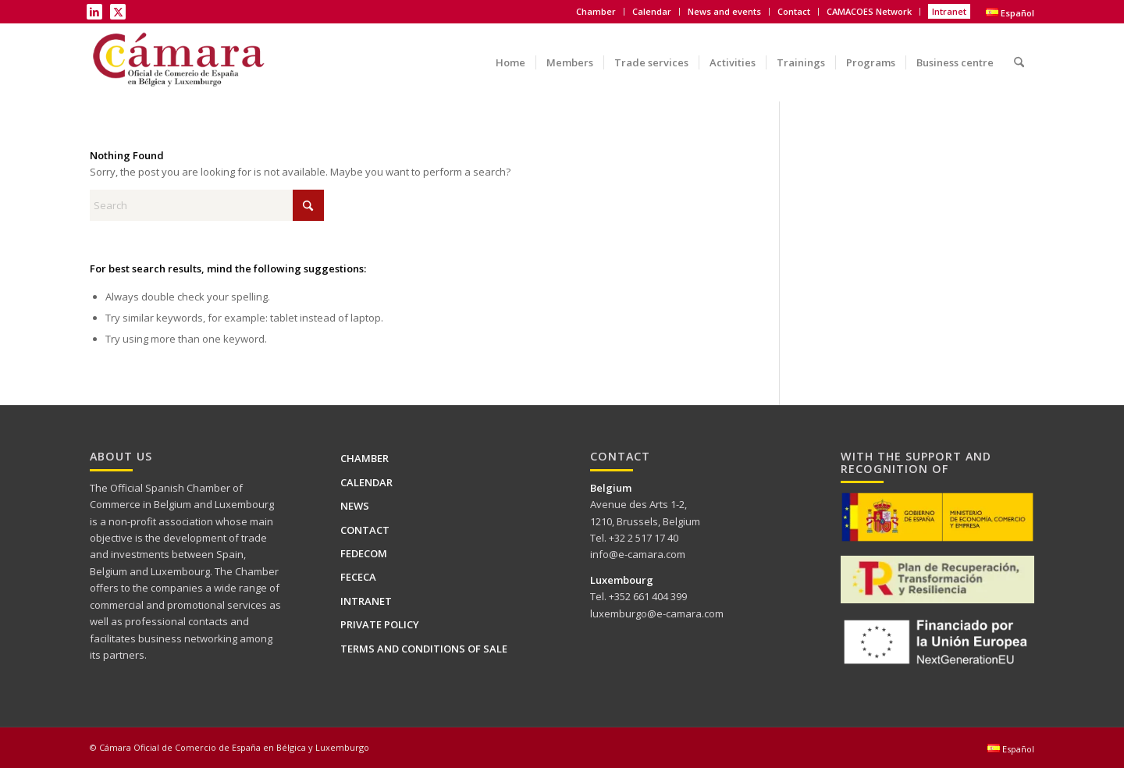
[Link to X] (118, 12)
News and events (724, 11)
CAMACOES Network (869, 11)
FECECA (358, 577)
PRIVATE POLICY (379, 624)
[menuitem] (596, 12)
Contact (793, 11)
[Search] (1019, 51)
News (354, 506)
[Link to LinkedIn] (94, 12)
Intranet (949, 11)
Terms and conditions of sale (423, 649)
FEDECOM (363, 553)
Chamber (596, 11)
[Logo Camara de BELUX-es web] (180, 62)
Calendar (651, 11)
